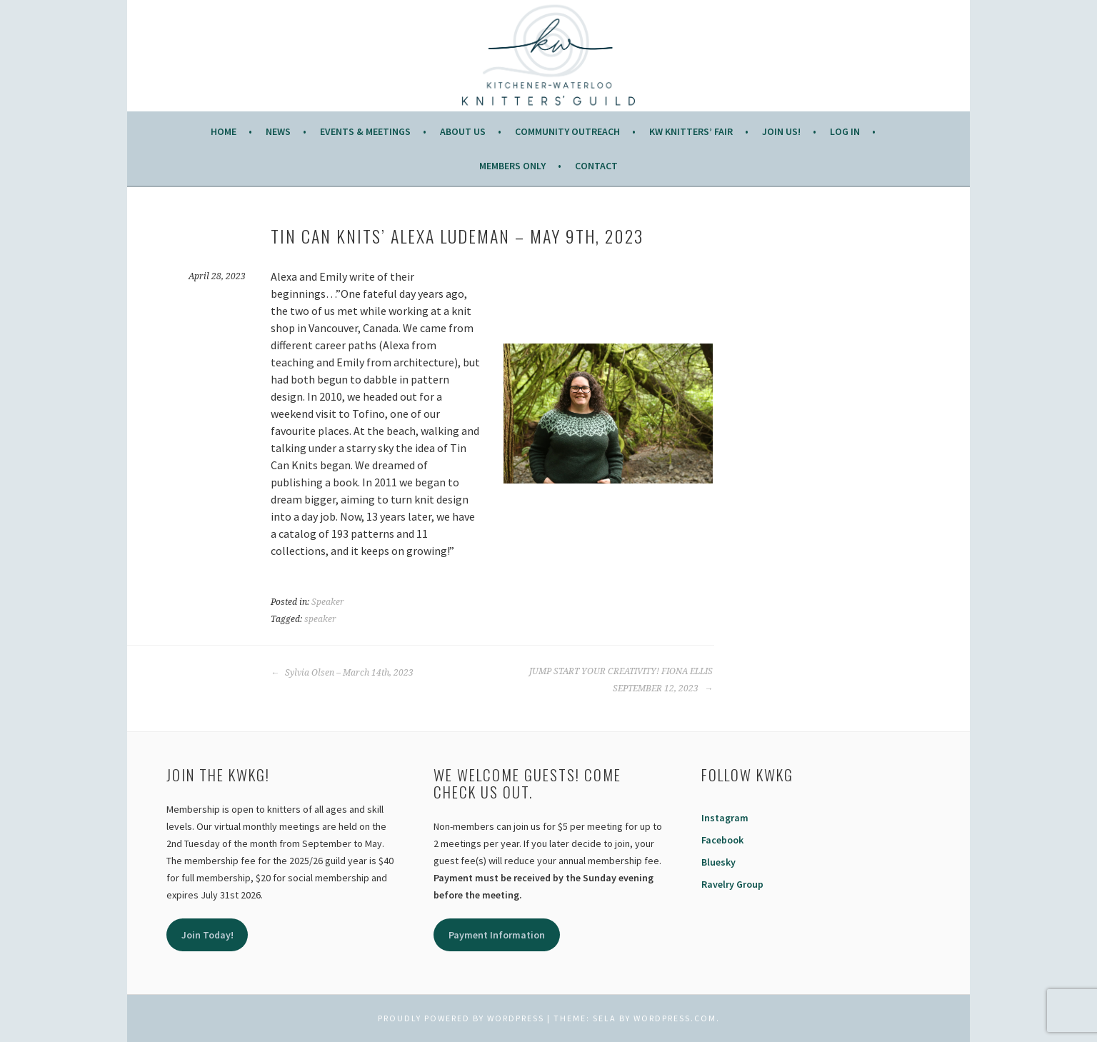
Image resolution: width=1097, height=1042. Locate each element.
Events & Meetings (365, 131)
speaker (320, 619)
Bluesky (718, 862)
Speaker (327, 602)
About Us (463, 131)
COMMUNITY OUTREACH (567, 131)
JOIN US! (781, 131)
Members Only (512, 165)
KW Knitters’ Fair (691, 131)
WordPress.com (674, 1018)
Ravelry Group (732, 884)
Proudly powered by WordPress (461, 1018)
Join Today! (207, 934)
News (278, 131)
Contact (596, 165)
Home (223, 131)
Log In (845, 131)
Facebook (722, 839)
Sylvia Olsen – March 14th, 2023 (342, 673)
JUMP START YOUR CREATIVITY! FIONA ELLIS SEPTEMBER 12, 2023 (621, 679)
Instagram (724, 817)
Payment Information (497, 934)
